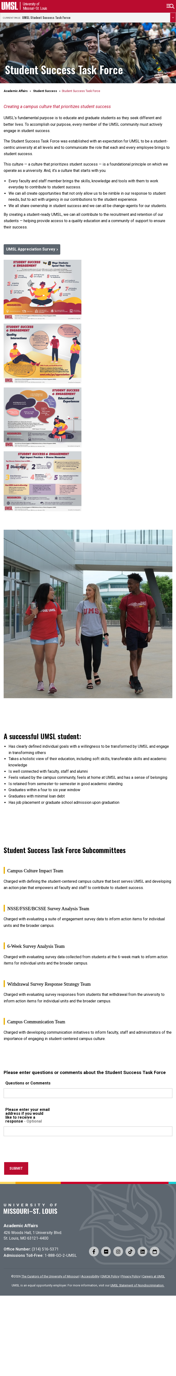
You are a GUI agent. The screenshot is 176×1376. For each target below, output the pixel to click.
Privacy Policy (130, 1276)
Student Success (45, 91)
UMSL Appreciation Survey (30, 249)
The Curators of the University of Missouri (50, 1276)
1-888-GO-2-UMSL (60, 1255)
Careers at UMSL (153, 1276)
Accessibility (90, 1276)
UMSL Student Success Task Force (46, 17)
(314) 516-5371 (45, 1249)
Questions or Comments (28, 1083)
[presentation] (41, 1150)
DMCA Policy (110, 1276)
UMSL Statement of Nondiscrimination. (137, 1285)
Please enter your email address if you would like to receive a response (27, 1115)
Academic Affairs (16, 91)
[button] (170, 6)
